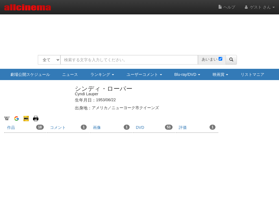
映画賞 (220, 74)
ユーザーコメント (144, 74)
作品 (25, 127)
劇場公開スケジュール (30, 74)
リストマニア (252, 74)
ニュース (70, 74)
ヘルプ (226, 7)
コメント (68, 127)
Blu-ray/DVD (187, 74)
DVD (154, 127)
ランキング (102, 74)
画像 (111, 127)
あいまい (209, 59)
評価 (197, 127)
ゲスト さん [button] (259, 7)
